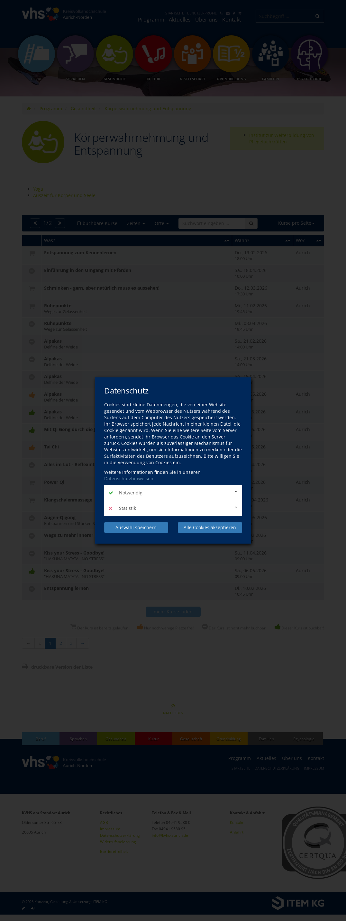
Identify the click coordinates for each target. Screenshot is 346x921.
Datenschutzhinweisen (128, 478)
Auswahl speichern (136, 527)
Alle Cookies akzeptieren (210, 527)
